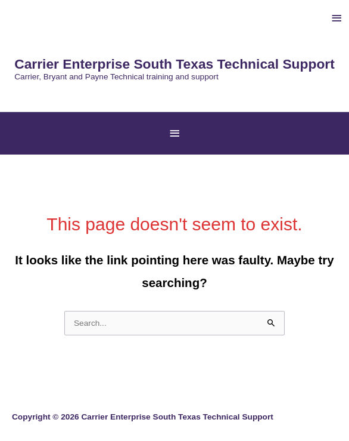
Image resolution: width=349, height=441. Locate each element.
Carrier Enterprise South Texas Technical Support (174, 64)
